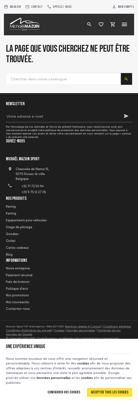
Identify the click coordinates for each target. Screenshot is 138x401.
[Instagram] (31, 152)
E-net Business (47, 338)
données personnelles (54, 378)
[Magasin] (12, 7)
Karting (11, 213)
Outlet (10, 241)
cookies (83, 363)
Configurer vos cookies (64, 392)
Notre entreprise (18, 268)
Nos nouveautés (17, 302)
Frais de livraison (17, 282)
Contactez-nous (18, 309)
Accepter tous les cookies (109, 392)
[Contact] (34, 7)
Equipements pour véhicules (26, 220)
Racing (11, 206)
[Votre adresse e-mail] (69, 116)
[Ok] (126, 116)
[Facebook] (10, 152)
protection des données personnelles (84, 130)
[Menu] (124, 24)
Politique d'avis (17, 288)
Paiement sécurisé (19, 275)
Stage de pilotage (19, 227)
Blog (9, 254)
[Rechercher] (89, 24)
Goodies (12, 234)
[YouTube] (21, 152)
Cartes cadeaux (17, 248)
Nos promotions (17, 295)
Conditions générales (117, 326)
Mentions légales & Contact (83, 326)
